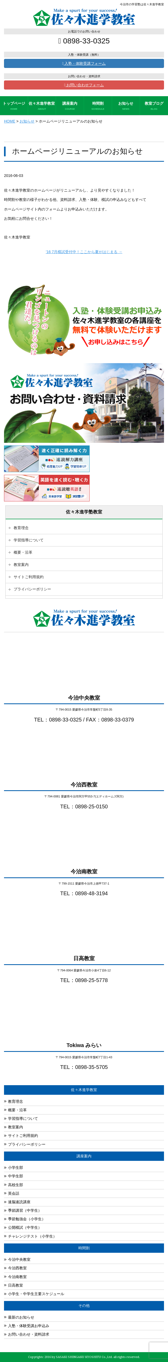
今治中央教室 (19, 1259)
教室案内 (21, 564)
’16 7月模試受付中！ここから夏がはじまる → (84, 252)
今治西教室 (17, 1268)
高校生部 (15, 1185)
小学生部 (15, 1167)
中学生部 (15, 1176)
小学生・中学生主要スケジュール (36, 1294)
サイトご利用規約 (29, 577)
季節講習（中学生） (25, 1210)
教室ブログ (154, 106)
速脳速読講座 (19, 1202)
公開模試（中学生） (25, 1227)
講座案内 (70, 106)
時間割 (98, 106)
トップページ (14, 106)
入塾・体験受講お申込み (28, 1326)
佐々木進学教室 (42, 106)
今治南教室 (17, 1277)
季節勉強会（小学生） (26, 1219)
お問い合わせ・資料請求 (28, 1334)
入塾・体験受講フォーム (84, 63)
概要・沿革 (23, 552)
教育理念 (21, 528)
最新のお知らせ (21, 1317)
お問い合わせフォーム (84, 85)
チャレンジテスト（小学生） (32, 1236)
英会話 (13, 1193)
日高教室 (15, 1285)
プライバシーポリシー (32, 589)
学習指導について (29, 540)
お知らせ (126, 106)
